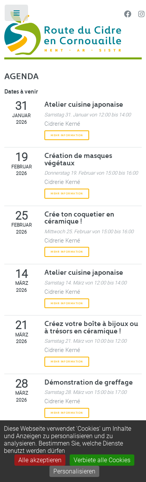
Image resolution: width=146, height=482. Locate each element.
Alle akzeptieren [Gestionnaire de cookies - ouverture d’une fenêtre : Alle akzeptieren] (40, 460)
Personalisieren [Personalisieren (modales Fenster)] (74, 471)
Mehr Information (67, 135)
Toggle (17, 14)
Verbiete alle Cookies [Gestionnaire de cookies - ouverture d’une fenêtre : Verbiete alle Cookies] (102, 460)
